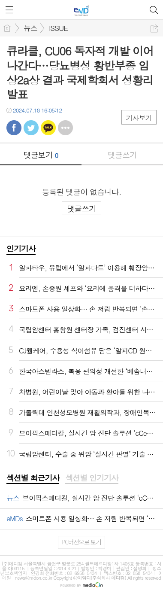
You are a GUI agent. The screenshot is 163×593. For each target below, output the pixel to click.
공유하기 (154, 28)
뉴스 (30, 28)
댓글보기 (41, 154)
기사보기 (139, 118)
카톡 (48, 127)
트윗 (31, 127)
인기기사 (21, 248)
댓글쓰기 (122, 154)
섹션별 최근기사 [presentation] (32, 478)
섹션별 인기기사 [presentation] (91, 478)
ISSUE (58, 28)
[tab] (32, 478)
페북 (13, 127)
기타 (65, 127)
